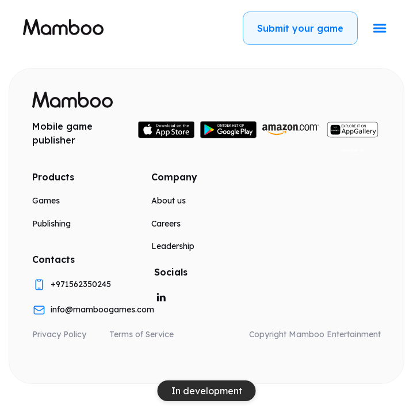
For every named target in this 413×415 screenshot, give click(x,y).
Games (46, 200)
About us (168, 200)
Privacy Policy (59, 334)
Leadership (172, 246)
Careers (166, 223)
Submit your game (300, 28)
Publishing (51, 223)
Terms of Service (141, 334)
